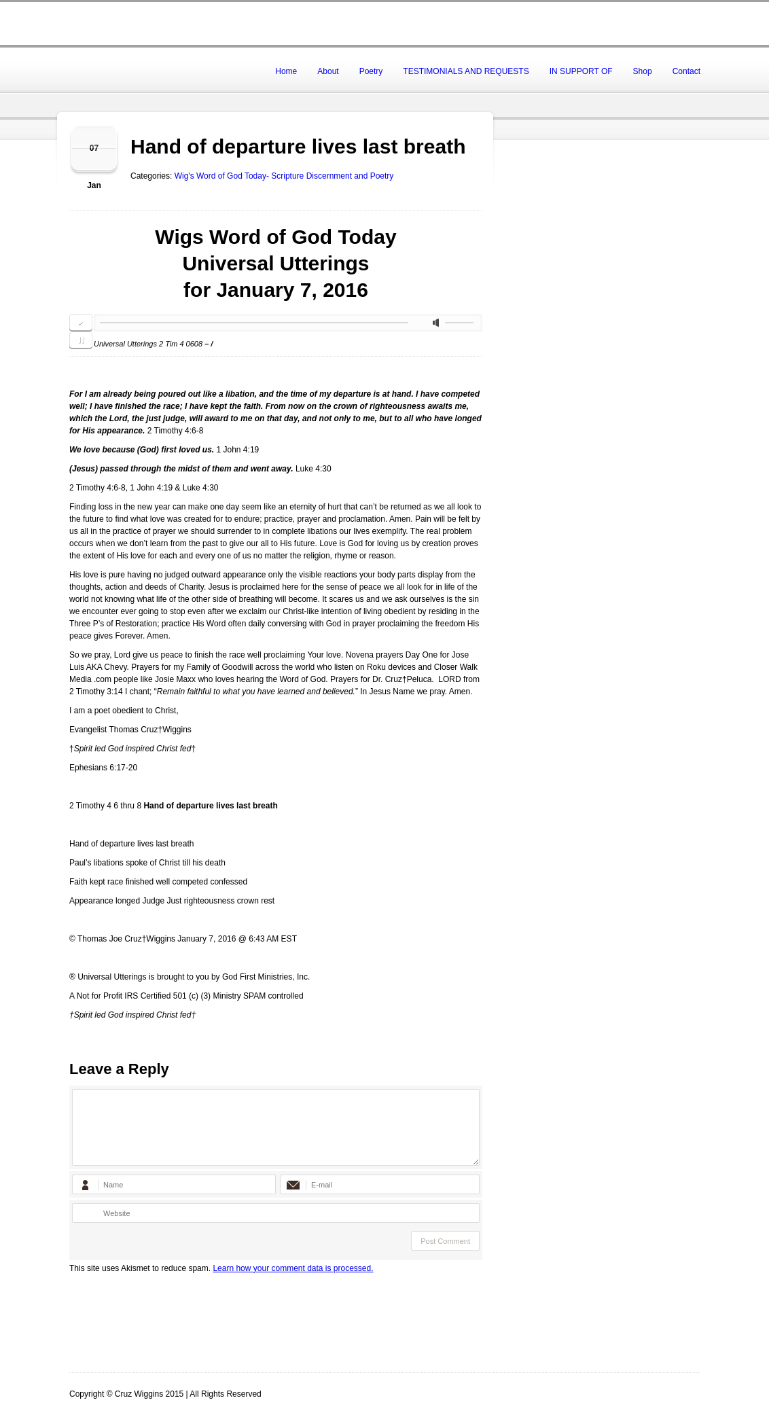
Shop (642, 71)
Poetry (371, 71)
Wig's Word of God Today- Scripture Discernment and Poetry (284, 176)
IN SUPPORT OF (581, 71)
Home (286, 71)
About (327, 71)
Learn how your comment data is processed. (293, 1268)
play (80, 323)
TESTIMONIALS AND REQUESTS (466, 71)
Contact (686, 71)
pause (80, 340)
